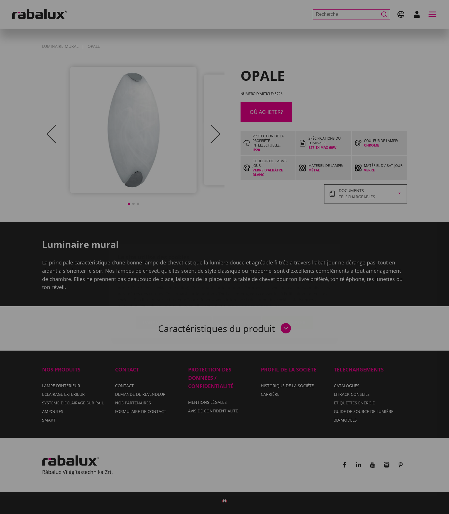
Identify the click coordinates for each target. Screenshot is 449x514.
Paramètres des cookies (173, 288)
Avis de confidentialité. (258, 271)
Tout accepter (288, 288)
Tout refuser (237, 288)
